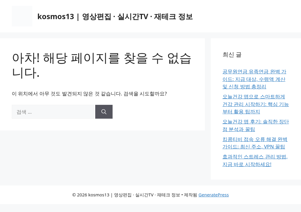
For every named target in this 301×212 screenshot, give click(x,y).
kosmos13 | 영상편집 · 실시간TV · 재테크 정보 (115, 16)
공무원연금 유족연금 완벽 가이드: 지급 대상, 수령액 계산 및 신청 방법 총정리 (254, 79)
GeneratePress (213, 195)
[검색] (104, 112)
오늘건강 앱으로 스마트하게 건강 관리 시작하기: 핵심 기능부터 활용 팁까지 (256, 104)
